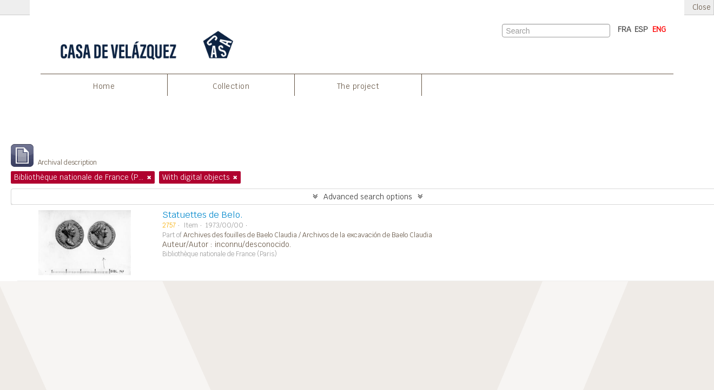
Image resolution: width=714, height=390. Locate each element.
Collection (231, 86)
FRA (624, 29)
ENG (659, 29)
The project (358, 86)
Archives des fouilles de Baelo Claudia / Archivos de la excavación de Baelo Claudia (307, 235)
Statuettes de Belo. (202, 214)
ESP (641, 29)
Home (104, 86)
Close (701, 7)
